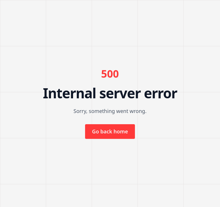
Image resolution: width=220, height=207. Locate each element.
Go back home (110, 131)
